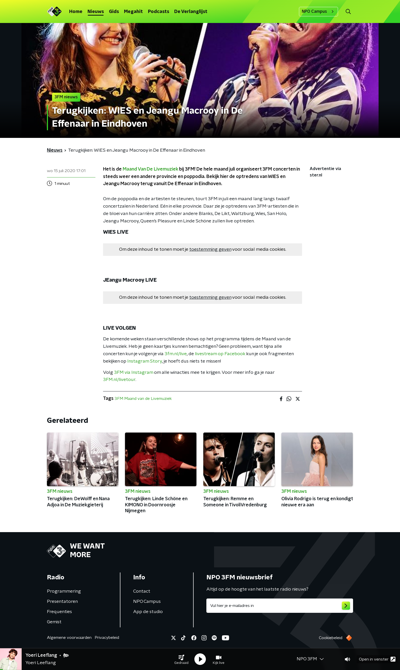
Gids (114, 11)
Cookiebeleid (330, 638)
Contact (141, 591)
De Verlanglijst (190, 11)
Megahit (133, 11)
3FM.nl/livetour (119, 379)
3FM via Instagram (133, 372)
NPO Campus (318, 11)
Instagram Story (144, 361)
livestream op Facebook (220, 354)
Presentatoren (62, 601)
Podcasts (158, 11)
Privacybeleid (107, 638)
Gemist (54, 622)
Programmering (64, 591)
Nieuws (96, 11)
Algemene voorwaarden (69, 638)
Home (75, 11)
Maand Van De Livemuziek (150, 169)
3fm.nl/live (176, 354)
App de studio (148, 611)
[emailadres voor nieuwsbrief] (279, 606)
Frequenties (59, 611)
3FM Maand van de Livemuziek (143, 399)
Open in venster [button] (377, 659)
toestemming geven (210, 249)
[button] (181, 659)
